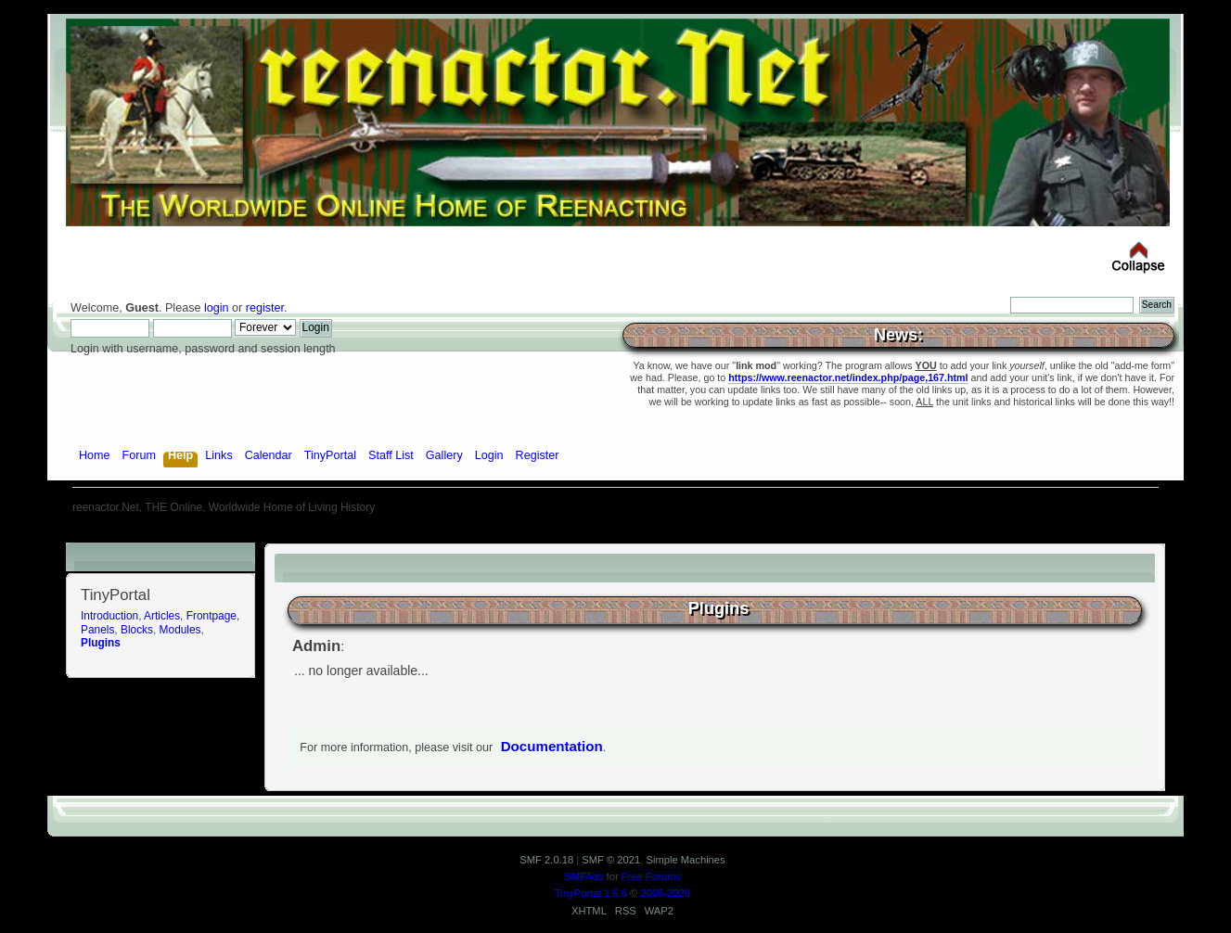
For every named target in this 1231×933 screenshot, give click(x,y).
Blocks (137, 629)
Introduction (109, 615)
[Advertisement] (616, 536)
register (265, 307)
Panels (97, 629)
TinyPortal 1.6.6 (591, 893)
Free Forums (651, 876)
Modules (180, 629)
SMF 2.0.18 (546, 859)
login (216, 307)
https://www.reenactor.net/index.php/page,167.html (848, 377)
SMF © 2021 (611, 859)
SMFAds (583, 876)
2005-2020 (665, 893)
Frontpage (211, 615)
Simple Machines (685, 859)
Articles (162, 615)
